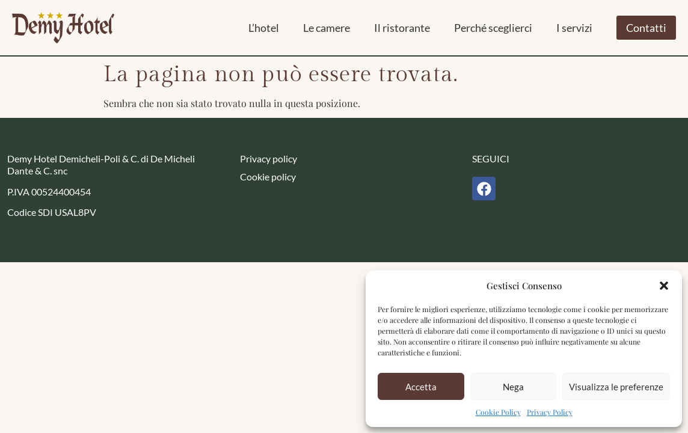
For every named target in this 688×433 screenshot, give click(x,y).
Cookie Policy (498, 412)
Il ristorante (402, 27)
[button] (664, 286)
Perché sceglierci (493, 27)
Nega (513, 386)
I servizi (574, 27)
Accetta (421, 386)
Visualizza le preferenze (616, 386)
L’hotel (263, 27)
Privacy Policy (550, 412)
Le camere (326, 27)
